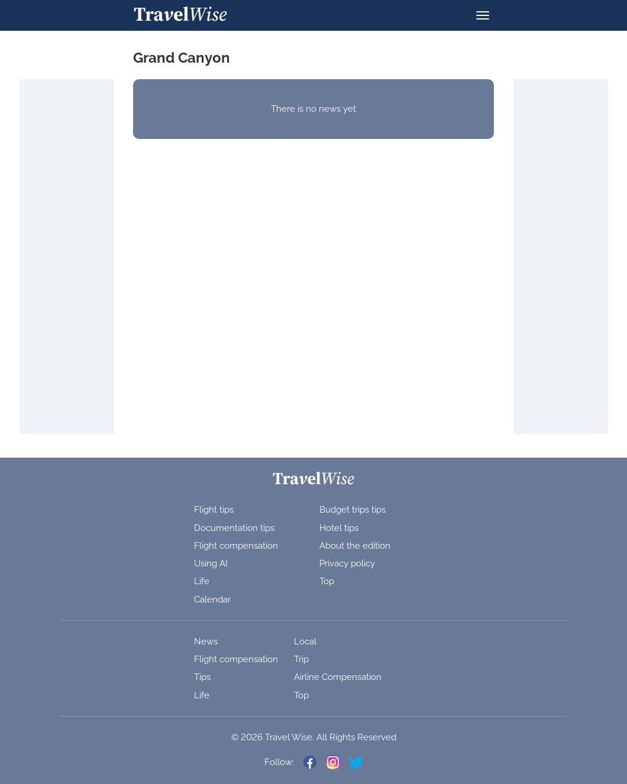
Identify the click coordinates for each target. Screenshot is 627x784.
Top (326, 581)
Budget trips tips (352, 509)
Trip (301, 659)
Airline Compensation (338, 677)
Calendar (212, 599)
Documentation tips (234, 528)
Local (305, 641)
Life (201, 581)
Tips (202, 677)
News (206, 641)
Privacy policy (347, 563)
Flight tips (214, 509)
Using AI (211, 563)
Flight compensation (236, 545)
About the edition (354, 545)
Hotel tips (338, 528)
